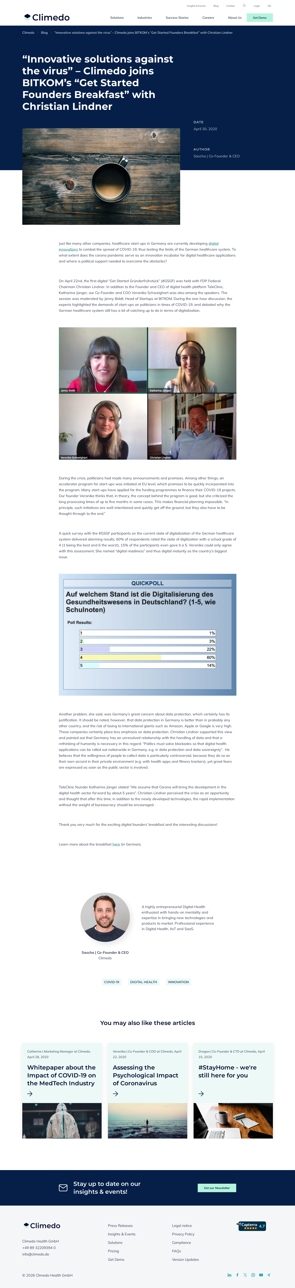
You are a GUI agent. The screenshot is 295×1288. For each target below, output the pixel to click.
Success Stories (177, 18)
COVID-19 (111, 982)
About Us (235, 18)
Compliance (181, 1242)
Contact (230, 5)
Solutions (117, 18)
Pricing (113, 1251)
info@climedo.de (35, 1254)
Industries (145, 18)
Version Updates (185, 1259)
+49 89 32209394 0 (39, 1247)
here (116, 844)
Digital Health (143, 982)
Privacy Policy (183, 1234)
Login (257, 5)
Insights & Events (196, 5)
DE (269, 5)
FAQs (176, 1251)
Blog (216, 5)
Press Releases (120, 1225)
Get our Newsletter (217, 1188)
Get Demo (260, 17)
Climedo (28, 33)
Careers (208, 18)
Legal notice (182, 1225)
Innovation (178, 982)
